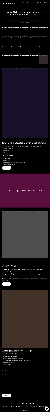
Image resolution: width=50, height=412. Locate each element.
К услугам (6, 168)
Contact (45, 2)
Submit (6, 396)
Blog (46, 4)
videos (33, 2)
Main (23, 2)
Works (27, 2)
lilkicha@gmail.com (10, 352)
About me (39, 2)
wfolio (26, 411)
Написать (6, 285)
